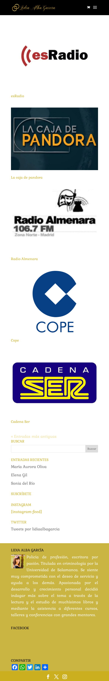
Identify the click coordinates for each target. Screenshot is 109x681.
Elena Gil (19, 475)
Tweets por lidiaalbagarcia (35, 529)
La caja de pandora (27, 177)
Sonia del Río (23, 483)
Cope (15, 340)
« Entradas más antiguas (34, 436)
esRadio (17, 96)
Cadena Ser (20, 421)
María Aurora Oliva (29, 466)
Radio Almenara (24, 259)
